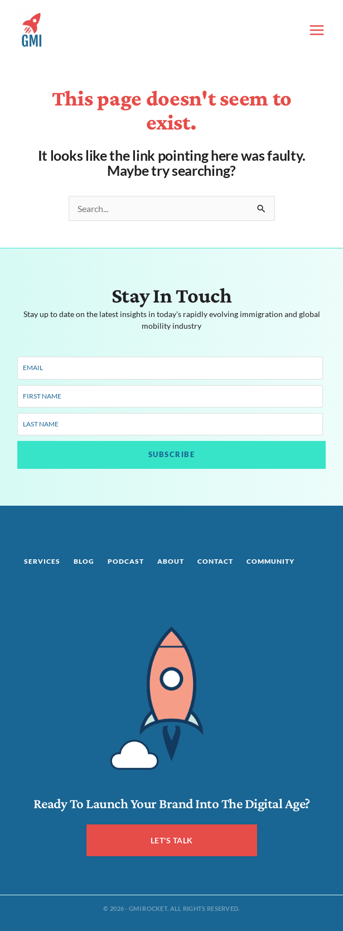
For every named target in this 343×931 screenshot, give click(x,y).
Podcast (126, 561)
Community (270, 561)
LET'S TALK (172, 840)
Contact (215, 561)
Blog (84, 561)
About (170, 561)
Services (42, 561)
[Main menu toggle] (317, 30)
